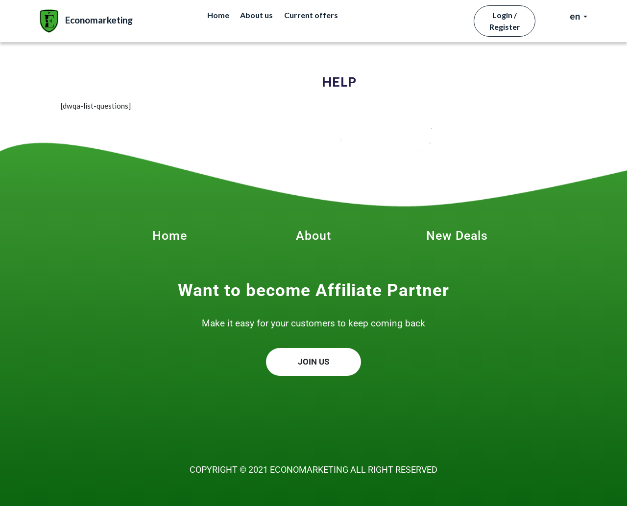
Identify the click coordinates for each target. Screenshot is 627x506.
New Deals (457, 236)
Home (218, 15)
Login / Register (504, 20)
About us (256, 15)
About (313, 236)
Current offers (311, 15)
